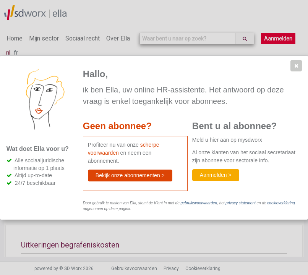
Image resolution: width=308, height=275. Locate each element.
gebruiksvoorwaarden (198, 203)
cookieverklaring (281, 203)
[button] (296, 65)
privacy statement (240, 203)
